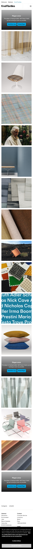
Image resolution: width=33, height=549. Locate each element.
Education (4, 515)
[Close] (30, 530)
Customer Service (22, 515)
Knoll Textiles (17, 2)
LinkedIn (11, 506)
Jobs (2, 519)
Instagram (4, 506)
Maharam (4, 2)
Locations (20, 517)
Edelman (10, 2)
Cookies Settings (16, 541)
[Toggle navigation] (25, 5)
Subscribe (4, 523)
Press (18, 521)
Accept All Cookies (16, 545)
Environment (5, 517)
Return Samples (5, 521)
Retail (18, 519)
